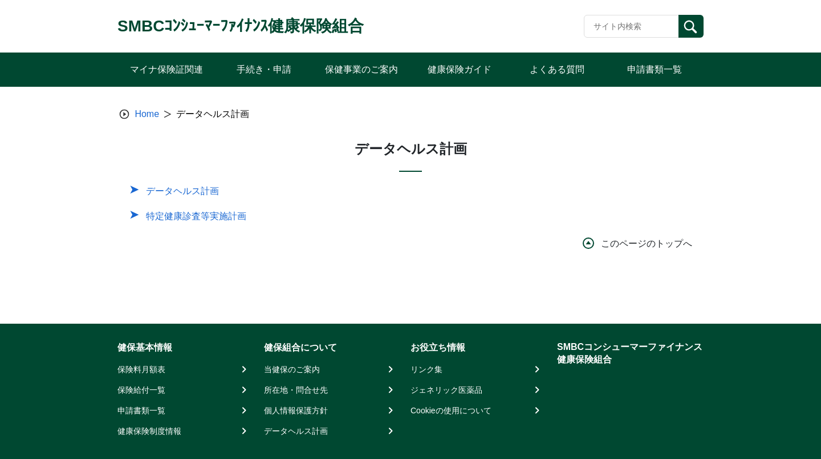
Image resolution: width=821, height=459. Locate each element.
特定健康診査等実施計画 (196, 216)
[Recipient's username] (631, 26)
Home (147, 114)
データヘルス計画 (182, 191)
